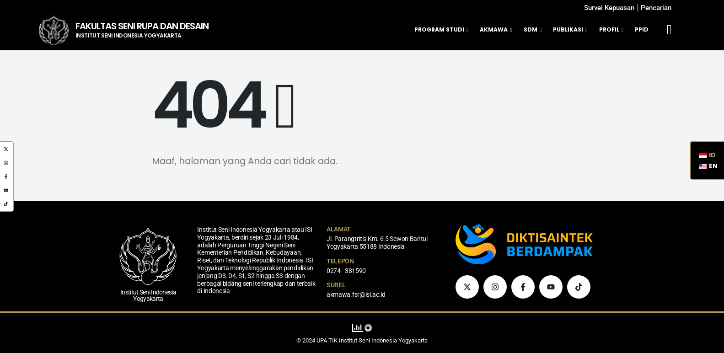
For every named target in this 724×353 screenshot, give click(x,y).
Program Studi (439, 29)
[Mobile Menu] (669, 30)
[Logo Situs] (54, 30)
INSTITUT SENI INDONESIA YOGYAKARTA (128, 35)
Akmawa (494, 29)
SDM (530, 29)
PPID (642, 29)
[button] (656, 8)
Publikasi (568, 29)
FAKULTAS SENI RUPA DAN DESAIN (142, 26)
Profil (609, 29)
